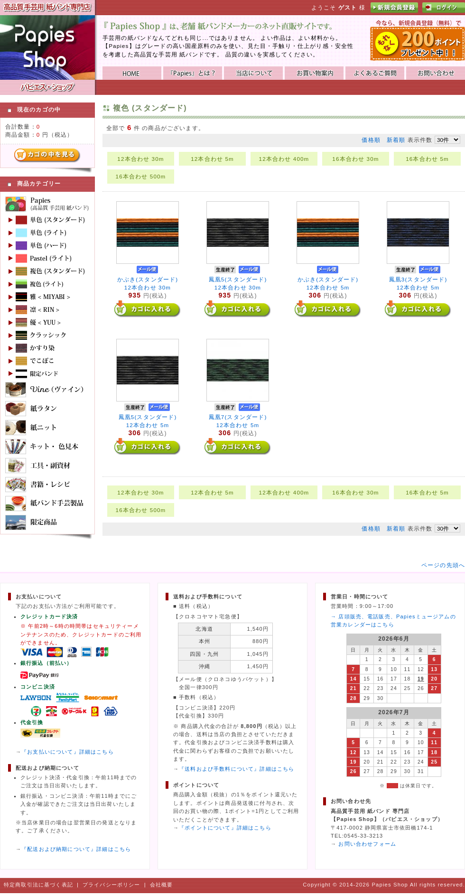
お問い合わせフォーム (367, 844)
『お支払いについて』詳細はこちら (67, 752)
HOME (131, 73)
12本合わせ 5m (212, 159)
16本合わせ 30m (355, 159)
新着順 (396, 140)
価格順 (371, 140)
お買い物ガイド (314, 73)
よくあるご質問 (374, 73)
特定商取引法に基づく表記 (38, 884)
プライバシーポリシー (111, 884)
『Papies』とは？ (192, 73)
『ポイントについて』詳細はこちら (225, 828)
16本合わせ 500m (141, 176)
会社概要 (161, 884)
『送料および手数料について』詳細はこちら (236, 769)
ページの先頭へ (443, 565)
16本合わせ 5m (427, 159)
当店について (253, 73)
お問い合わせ (435, 73)
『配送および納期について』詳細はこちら (76, 849)
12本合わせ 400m (284, 159)
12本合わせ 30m (140, 159)
